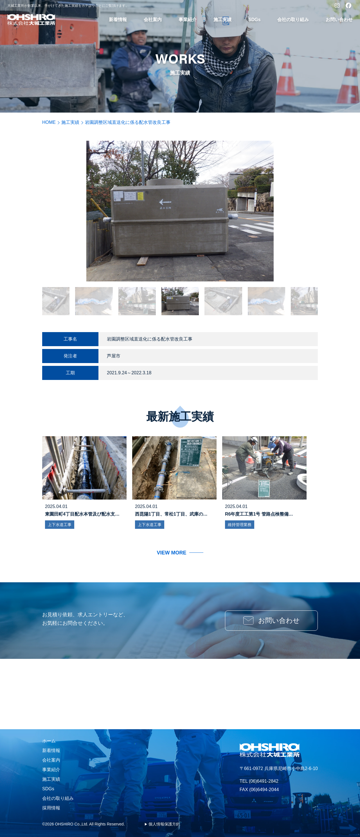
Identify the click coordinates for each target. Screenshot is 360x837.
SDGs (254, 19)
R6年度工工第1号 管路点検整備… (259, 514)
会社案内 (153, 19)
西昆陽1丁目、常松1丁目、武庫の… (171, 514)
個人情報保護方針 (164, 824)
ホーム (49, 740)
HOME (49, 122)
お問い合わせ (339, 19)
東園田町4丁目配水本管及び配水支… (82, 514)
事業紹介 (188, 19)
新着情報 (118, 19)
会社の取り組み (293, 19)
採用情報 (51, 807)
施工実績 (222, 19)
